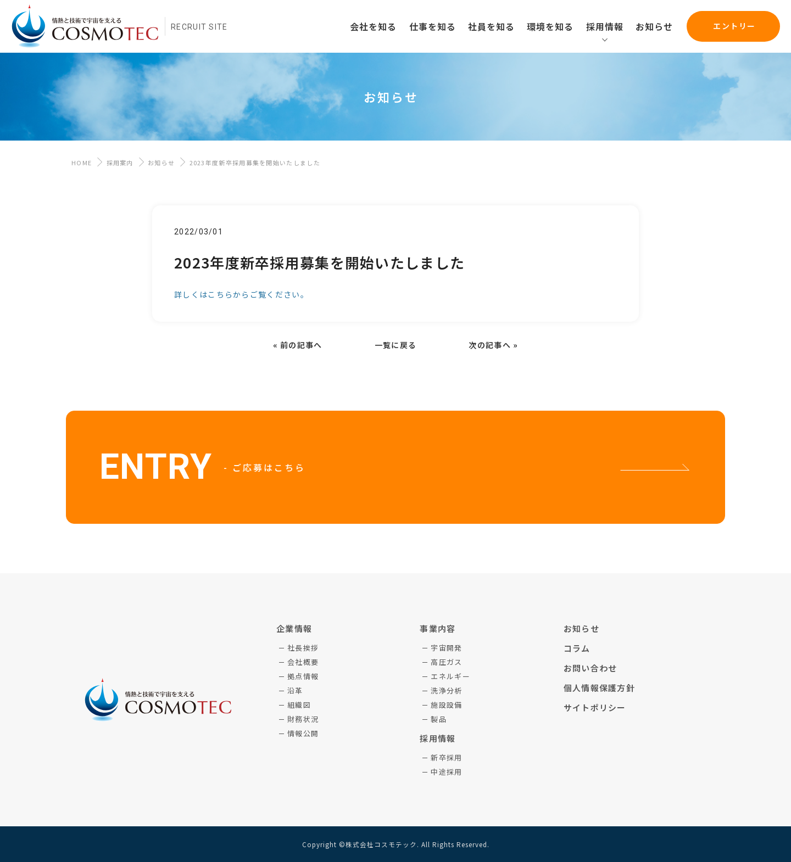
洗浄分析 (446, 690)
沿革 (295, 690)
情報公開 (303, 733)
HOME (81, 162)
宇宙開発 (446, 647)
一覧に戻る (396, 344)
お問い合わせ (590, 668)
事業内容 (437, 628)
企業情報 (294, 628)
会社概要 (303, 662)
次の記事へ (490, 344)
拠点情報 (303, 676)
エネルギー (450, 676)
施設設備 (446, 704)
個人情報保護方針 (599, 687)
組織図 (299, 704)
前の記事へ (301, 344)
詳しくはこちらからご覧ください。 (241, 294)
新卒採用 (446, 757)
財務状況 (303, 719)
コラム (577, 648)
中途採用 (446, 771)
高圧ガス (446, 662)
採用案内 (120, 162)
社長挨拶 (303, 647)
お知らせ (161, 162)
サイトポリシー (595, 707)
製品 (439, 719)
